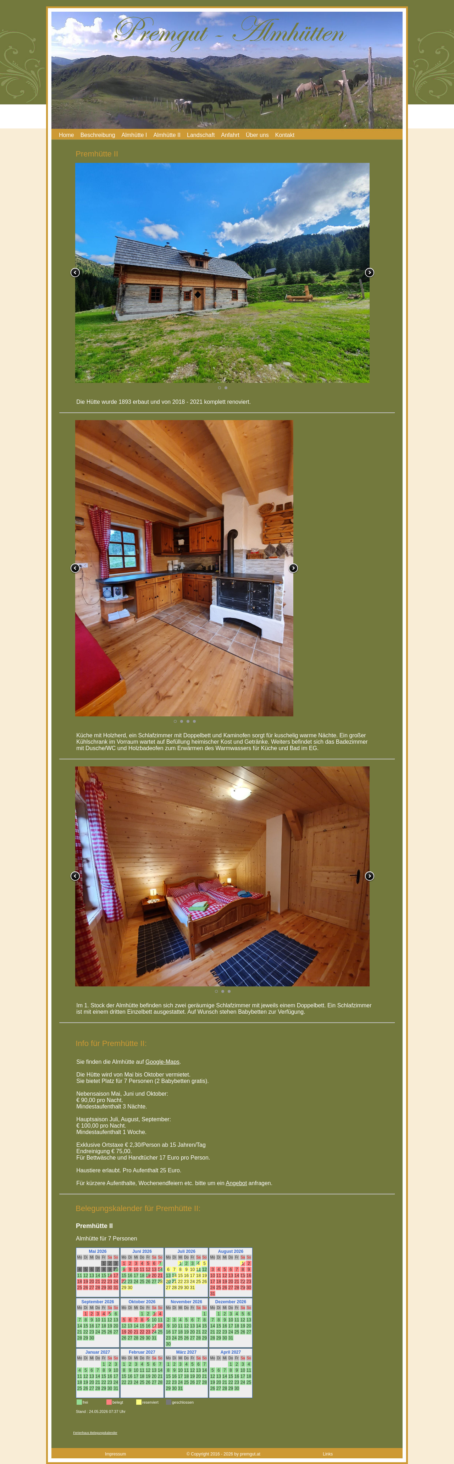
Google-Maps (162, 1062)
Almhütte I (134, 135)
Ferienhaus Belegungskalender (95, 1433)
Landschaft (201, 135)
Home (66, 135)
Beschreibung (98, 135)
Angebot (236, 1183)
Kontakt (284, 135)
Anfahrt (230, 135)
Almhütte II (167, 135)
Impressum (115, 1454)
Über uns (257, 135)
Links (328, 1454)
